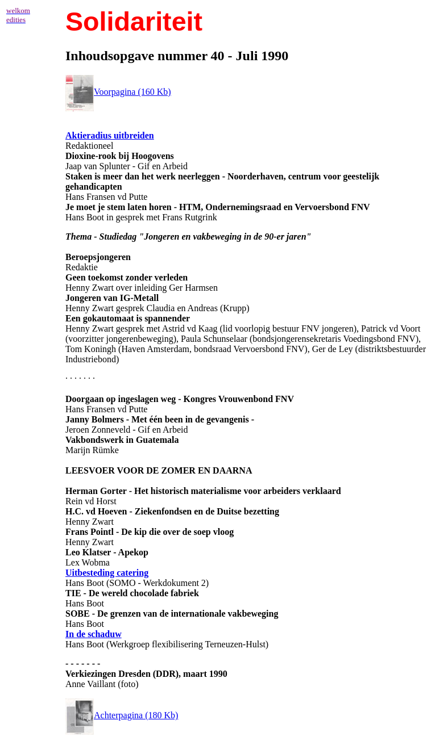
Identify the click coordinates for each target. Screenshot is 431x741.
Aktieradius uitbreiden (109, 135)
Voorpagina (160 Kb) (118, 92)
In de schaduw (93, 634)
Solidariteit (133, 21)
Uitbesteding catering (106, 572)
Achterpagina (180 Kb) (121, 715)
